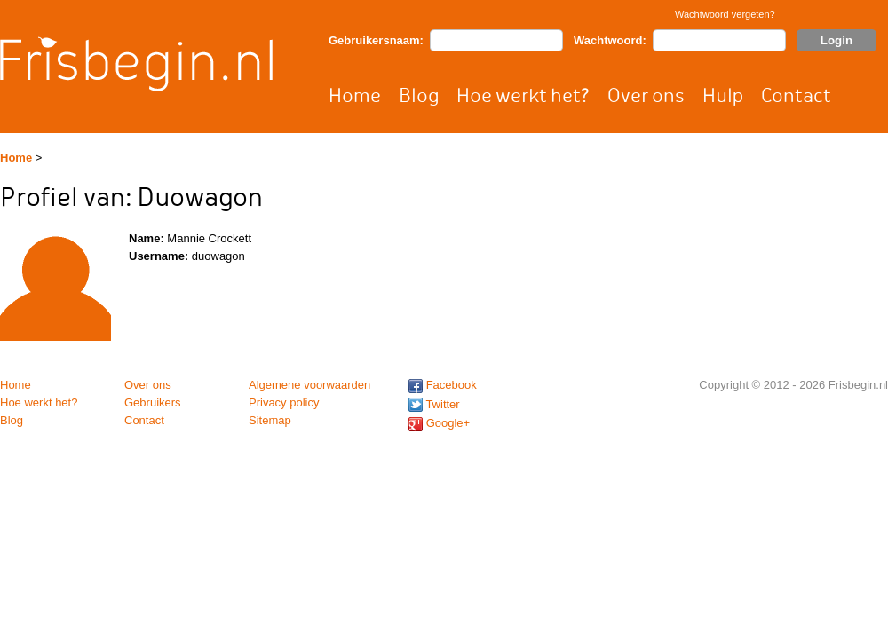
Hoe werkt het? (523, 95)
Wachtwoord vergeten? (725, 14)
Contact (796, 95)
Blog (419, 95)
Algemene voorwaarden (309, 384)
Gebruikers (152, 402)
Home (355, 95)
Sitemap (270, 420)
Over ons (646, 95)
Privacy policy (284, 402)
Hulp (722, 95)
